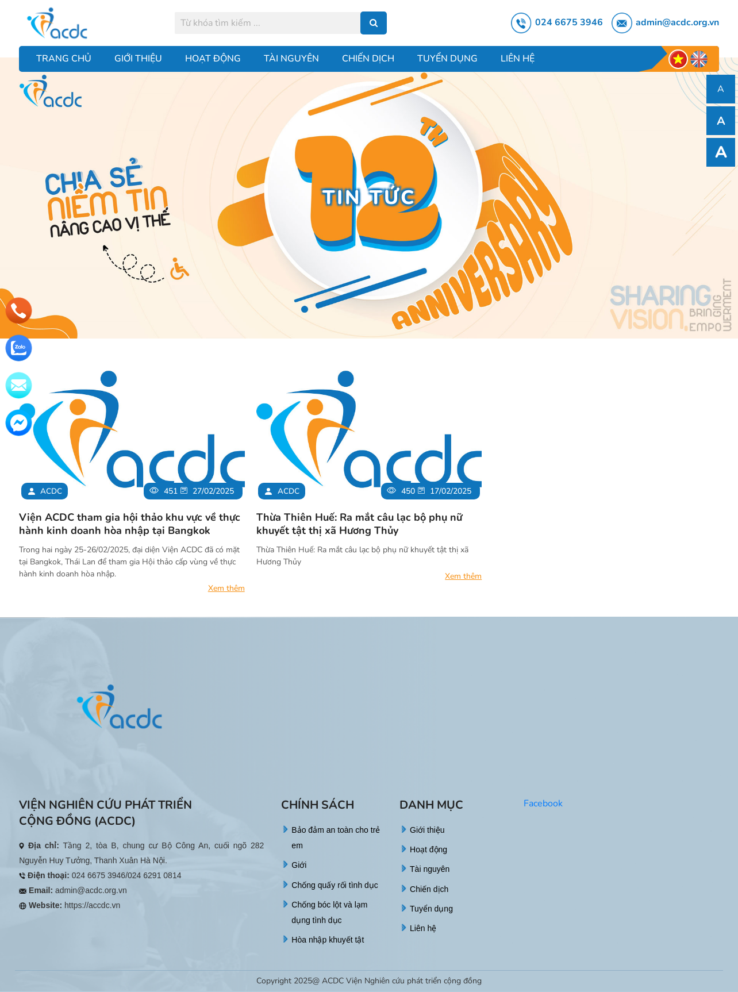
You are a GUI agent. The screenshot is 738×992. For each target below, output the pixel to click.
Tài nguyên (291, 58)
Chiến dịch (368, 58)
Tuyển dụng (447, 58)
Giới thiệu (138, 58)
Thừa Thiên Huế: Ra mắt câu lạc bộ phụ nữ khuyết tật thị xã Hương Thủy (359, 523)
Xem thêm (226, 588)
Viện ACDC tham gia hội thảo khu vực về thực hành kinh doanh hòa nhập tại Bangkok (129, 523)
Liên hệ (518, 58)
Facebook (543, 803)
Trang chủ (63, 58)
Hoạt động (213, 58)
